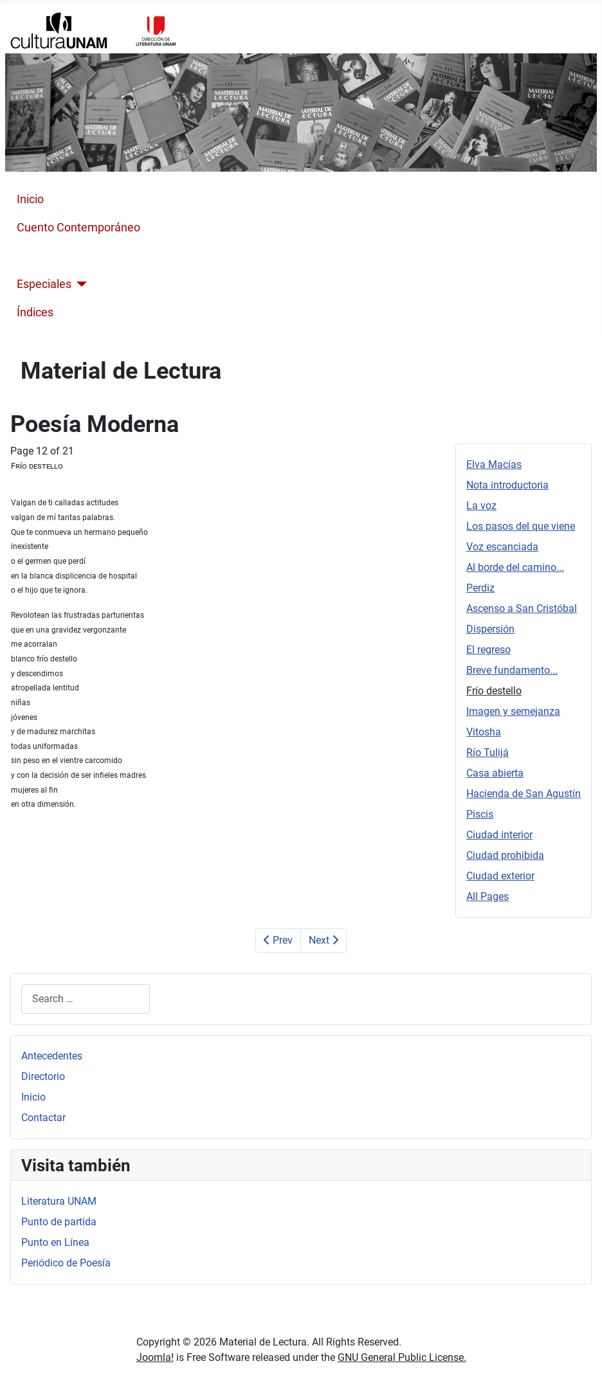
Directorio (43, 1076)
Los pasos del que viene (520, 526)
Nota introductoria (507, 485)
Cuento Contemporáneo (78, 227)
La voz (481, 506)
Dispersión (490, 629)
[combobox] (85, 998)
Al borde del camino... (515, 567)
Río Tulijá (487, 752)
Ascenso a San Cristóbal (521, 608)
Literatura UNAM (58, 1201)
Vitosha (483, 732)
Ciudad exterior (500, 876)
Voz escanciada (502, 547)
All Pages (487, 896)
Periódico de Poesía (66, 1263)
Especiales (44, 284)
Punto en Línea (55, 1242)
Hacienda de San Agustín (523, 794)
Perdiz (480, 588)
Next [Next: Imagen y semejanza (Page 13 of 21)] (323, 940)
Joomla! (155, 1357)
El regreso (488, 650)
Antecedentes (51, 1056)
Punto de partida (58, 1222)
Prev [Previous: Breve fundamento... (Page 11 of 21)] (278, 940)
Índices (35, 312)
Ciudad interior (499, 835)
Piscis (479, 814)
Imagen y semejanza (513, 711)
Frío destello (494, 691)
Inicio (30, 199)
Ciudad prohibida (505, 855)
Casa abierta (495, 773)
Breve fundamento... (512, 670)
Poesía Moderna (58, 255)
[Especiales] (79, 284)
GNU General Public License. (402, 1357)
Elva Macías (494, 464)
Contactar (43, 1118)
